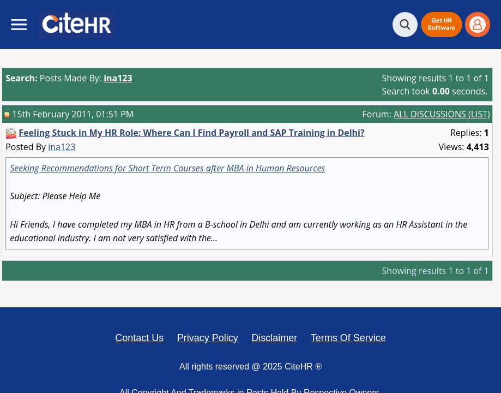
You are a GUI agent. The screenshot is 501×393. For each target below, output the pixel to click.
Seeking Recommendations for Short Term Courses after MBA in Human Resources (167, 168)
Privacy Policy (207, 337)
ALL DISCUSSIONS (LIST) (442, 114)
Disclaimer (274, 337)
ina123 (61, 147)
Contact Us (139, 337)
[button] (441, 24)
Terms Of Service (348, 337)
